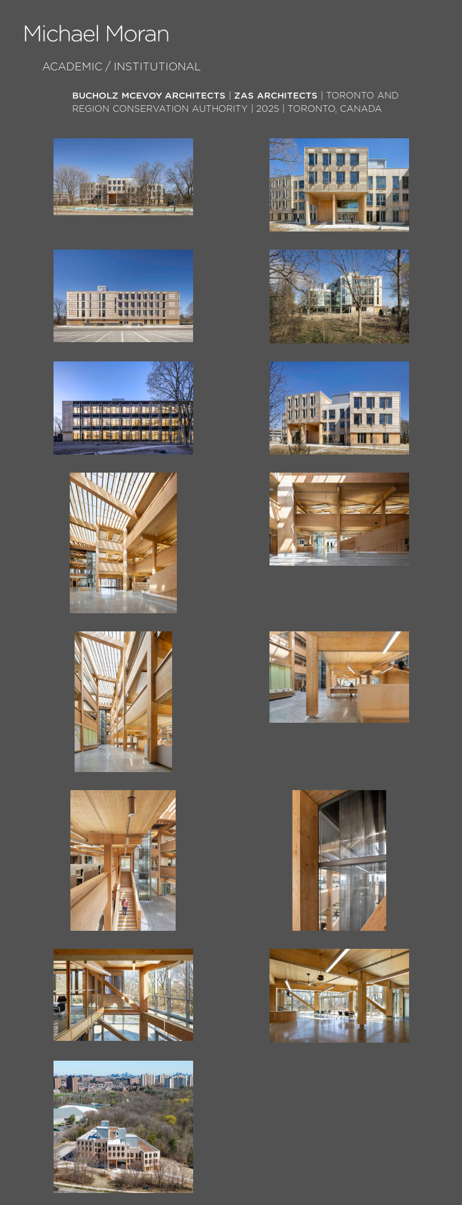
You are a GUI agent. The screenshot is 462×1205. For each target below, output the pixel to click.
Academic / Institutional (121, 67)
